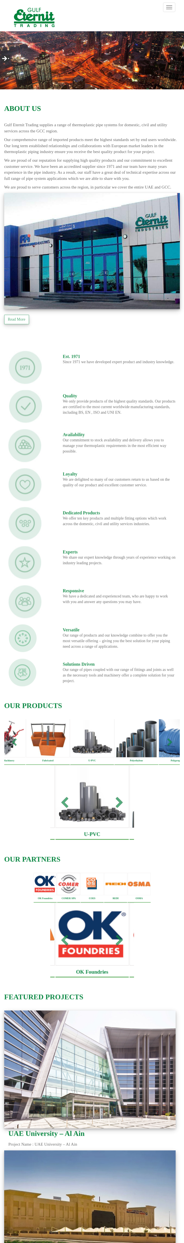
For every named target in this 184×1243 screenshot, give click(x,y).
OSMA (139, 910)
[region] (92, 61)
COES (92, 910)
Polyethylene (136, 773)
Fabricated (47, 773)
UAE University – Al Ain (46, 1146)
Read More (16, 320)
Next (4, 59)
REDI (115, 910)
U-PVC (92, 773)
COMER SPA (68, 910)
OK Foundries (45, 910)
